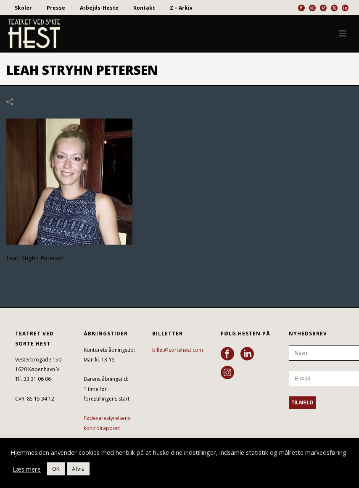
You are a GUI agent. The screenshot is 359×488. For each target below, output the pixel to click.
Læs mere (27, 469)
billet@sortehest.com (177, 349)
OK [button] (56, 468)
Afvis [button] (78, 468)
